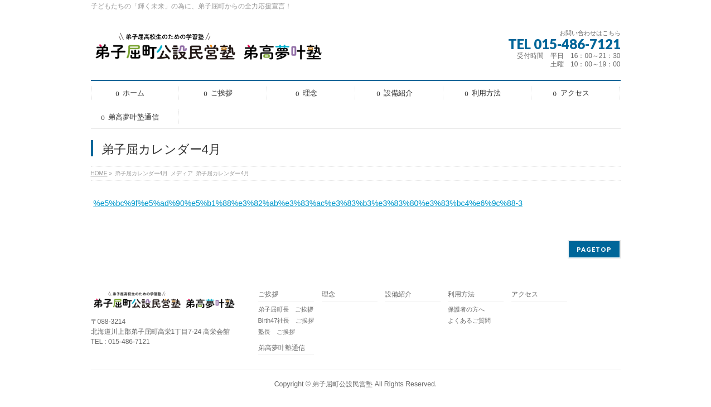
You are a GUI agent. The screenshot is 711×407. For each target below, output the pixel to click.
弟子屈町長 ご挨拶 (285, 309)
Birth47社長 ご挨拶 (286, 320)
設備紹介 (398, 294)
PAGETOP (594, 249)
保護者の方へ (466, 309)
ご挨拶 (268, 294)
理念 (328, 294)
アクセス (524, 294)
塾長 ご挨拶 (276, 331)
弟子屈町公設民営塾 (342, 384)
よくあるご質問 (469, 320)
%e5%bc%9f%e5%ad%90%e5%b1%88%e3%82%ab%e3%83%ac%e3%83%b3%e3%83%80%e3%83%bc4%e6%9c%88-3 (308, 203)
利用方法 (461, 294)
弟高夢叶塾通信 (281, 348)
